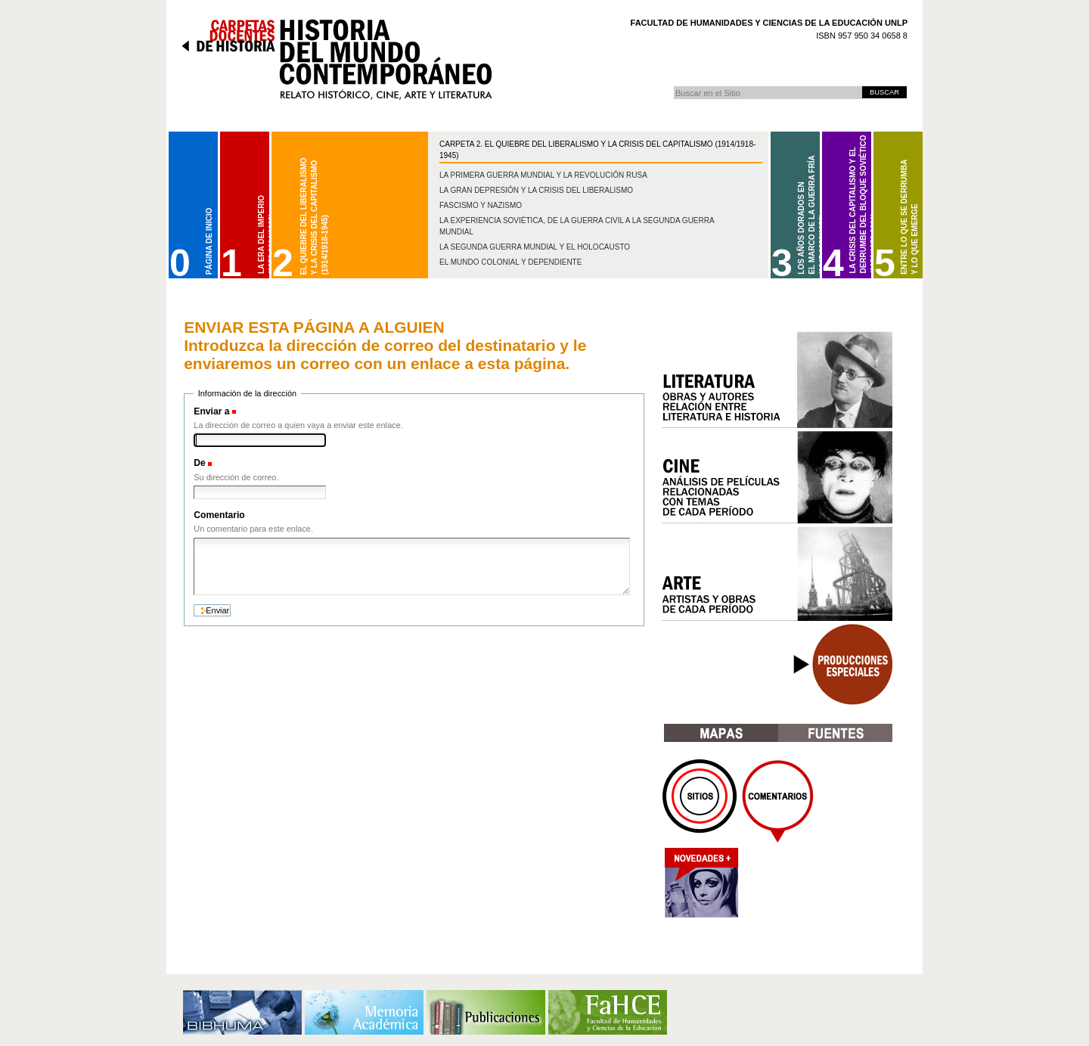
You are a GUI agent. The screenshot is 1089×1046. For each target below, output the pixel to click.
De (200, 463)
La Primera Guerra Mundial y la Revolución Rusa (543, 175)
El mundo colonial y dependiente (510, 262)
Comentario (219, 515)
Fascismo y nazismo (480, 205)
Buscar (673, 85)
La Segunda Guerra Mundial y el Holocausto (534, 247)
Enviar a (211, 411)
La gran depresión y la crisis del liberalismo (536, 190)
